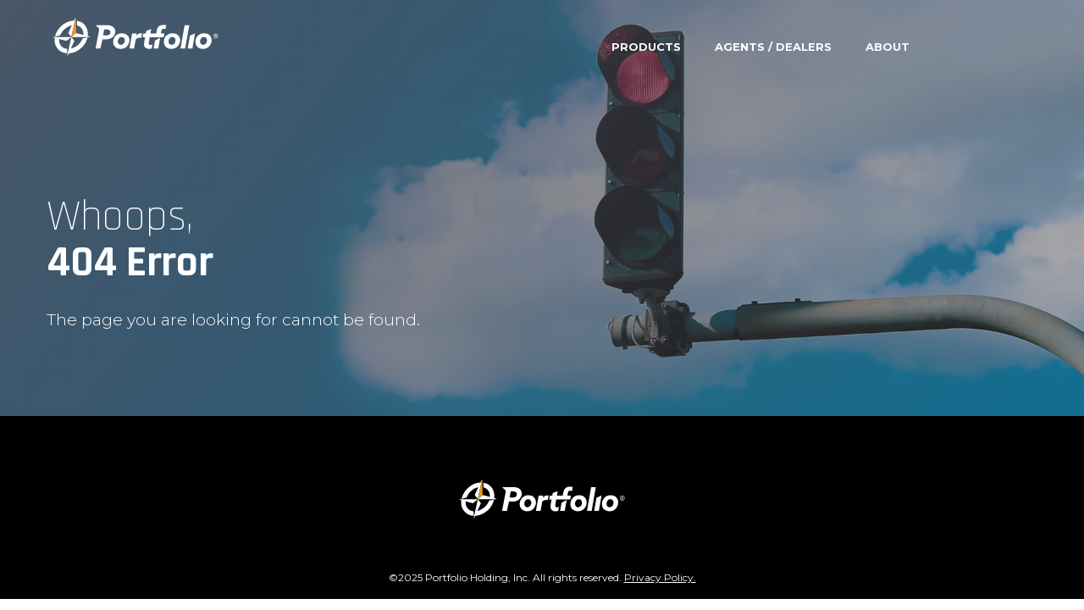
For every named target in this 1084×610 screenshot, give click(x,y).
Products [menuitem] (646, 46)
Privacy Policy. (660, 577)
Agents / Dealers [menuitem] (773, 46)
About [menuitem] (888, 46)
